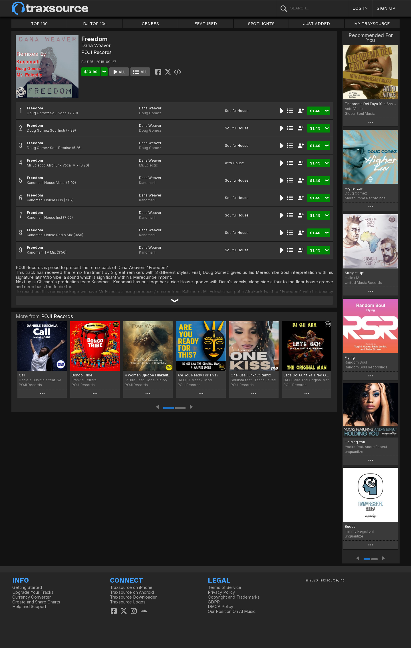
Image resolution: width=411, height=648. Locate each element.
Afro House (234, 163)
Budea (350, 526)
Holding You (355, 442)
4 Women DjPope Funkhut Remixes (148, 375)
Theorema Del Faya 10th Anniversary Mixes (370, 104)
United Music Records (363, 282)
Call (22, 375)
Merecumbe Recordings (365, 198)
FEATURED (205, 23)
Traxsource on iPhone (131, 587)
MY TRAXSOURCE (372, 23)
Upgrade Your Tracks (33, 592)
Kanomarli (147, 182)
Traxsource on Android (132, 592)
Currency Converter (31, 597)
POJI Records (96, 52)
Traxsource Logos (128, 602)
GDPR (214, 602)
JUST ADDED (316, 23)
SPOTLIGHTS (261, 23)
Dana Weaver (96, 45)
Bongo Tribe (82, 375)
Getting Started (27, 587)
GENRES (150, 23)
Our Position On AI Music (231, 611)
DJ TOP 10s (94, 23)
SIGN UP (386, 8)
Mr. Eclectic (148, 165)
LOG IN (360, 8)
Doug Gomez (150, 113)
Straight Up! (354, 273)
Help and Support (29, 606)
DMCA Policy (220, 606)
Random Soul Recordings (366, 367)
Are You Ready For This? (198, 375)
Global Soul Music (360, 113)
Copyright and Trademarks (234, 597)
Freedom (35, 108)
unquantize (354, 452)
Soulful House (237, 111)
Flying (350, 357)
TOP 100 (39, 23)
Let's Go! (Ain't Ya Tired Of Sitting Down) (306, 375)
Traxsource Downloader (133, 597)
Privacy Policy (221, 592)
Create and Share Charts (36, 602)
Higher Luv (354, 188)
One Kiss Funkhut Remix (251, 375)
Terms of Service (224, 587)
